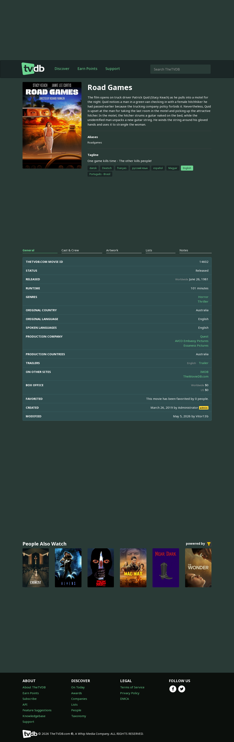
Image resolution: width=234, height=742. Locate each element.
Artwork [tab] (112, 250)
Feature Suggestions (37, 710)
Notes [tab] (183, 250)
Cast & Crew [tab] (70, 250)
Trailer (203, 363)
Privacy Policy (129, 693)
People (76, 710)
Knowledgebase (34, 716)
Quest (204, 336)
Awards (76, 693)
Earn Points (87, 68)
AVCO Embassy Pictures (191, 341)
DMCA (124, 699)
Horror (203, 297)
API (25, 704)
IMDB (204, 372)
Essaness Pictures (195, 345)
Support (112, 68)
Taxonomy (78, 716)
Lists (74, 704)
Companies (79, 699)
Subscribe (30, 699)
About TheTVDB (34, 687)
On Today (78, 687)
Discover (62, 68)
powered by (199, 544)
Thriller (203, 301)
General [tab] (28, 250)
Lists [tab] (149, 250)
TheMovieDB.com (195, 376)
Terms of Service (132, 687)
